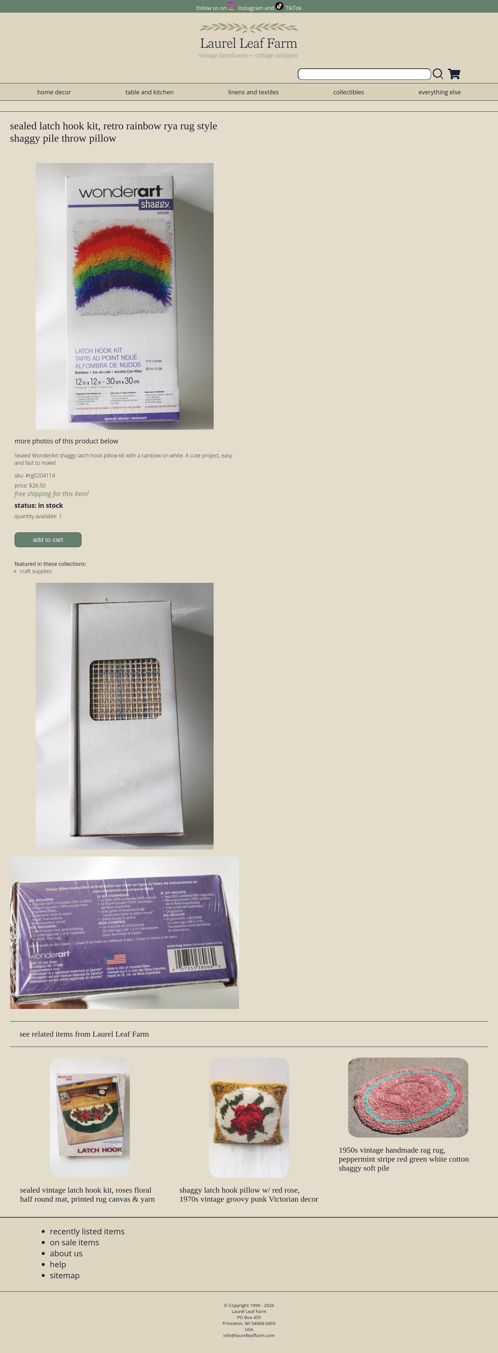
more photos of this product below (66, 440)
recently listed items (87, 1231)
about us (66, 1253)
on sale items (74, 1242)
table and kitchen (150, 92)
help (58, 1264)
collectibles (348, 92)
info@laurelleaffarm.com (249, 1335)
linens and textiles (253, 92)
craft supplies (36, 571)
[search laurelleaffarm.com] (439, 74)
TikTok (294, 8)
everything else (440, 92)
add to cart (48, 539)
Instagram (250, 8)
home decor (54, 92)
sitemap (65, 1275)
